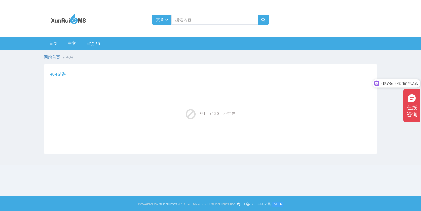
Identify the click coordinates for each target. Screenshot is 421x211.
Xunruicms (168, 204)
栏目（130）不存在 (217, 113)
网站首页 (52, 57)
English (93, 43)
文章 (162, 19)
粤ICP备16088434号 (254, 204)
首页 (53, 43)
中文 (72, 43)
